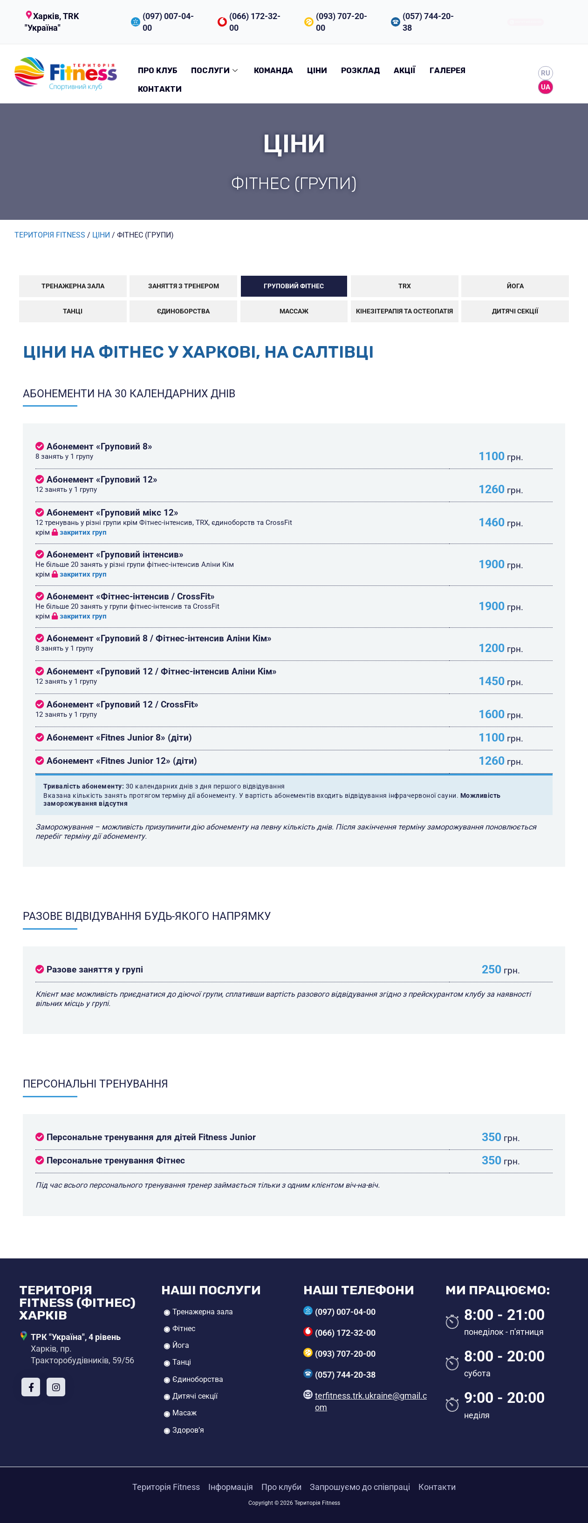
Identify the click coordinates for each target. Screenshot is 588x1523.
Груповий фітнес (294, 286)
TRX (404, 286)
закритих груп (79, 532)
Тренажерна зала (72, 286)
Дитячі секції (515, 311)
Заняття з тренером (183, 286)
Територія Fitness (166, 1487)
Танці (72, 311)
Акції (405, 70)
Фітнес (183, 1328)
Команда (273, 70)
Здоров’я (188, 1430)
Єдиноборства (183, 311)
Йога (515, 286)
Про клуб (157, 70)
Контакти (160, 89)
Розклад (360, 70)
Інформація (230, 1487)
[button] (68, 21)
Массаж (294, 311)
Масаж (184, 1412)
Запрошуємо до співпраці (360, 1487)
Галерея (447, 70)
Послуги (215, 70)
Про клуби (281, 1487)
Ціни (317, 70)
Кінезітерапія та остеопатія (404, 311)
